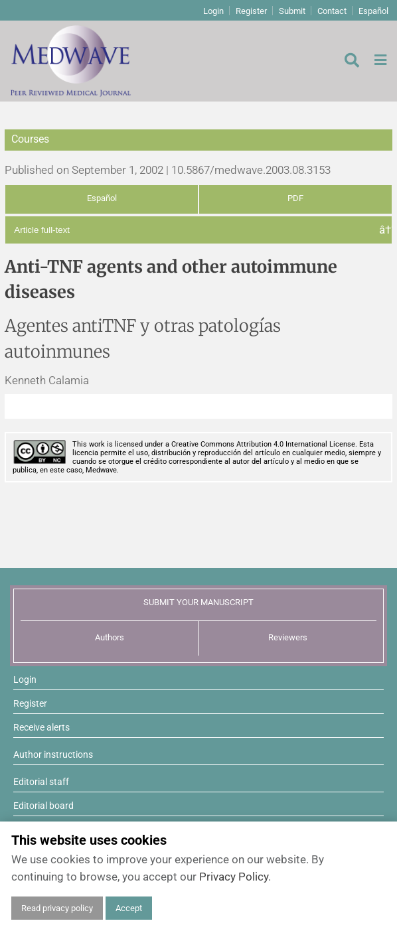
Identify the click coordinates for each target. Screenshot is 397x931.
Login (213, 11)
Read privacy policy (57, 908)
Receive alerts (41, 727)
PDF (295, 198)
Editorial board (43, 805)
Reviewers (287, 637)
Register (251, 11)
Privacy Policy (233, 876)
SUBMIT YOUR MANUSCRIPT (198, 602)
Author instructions (53, 754)
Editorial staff (41, 781)
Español (373, 11)
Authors (109, 637)
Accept (129, 908)
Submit (292, 11)
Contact (332, 11)
